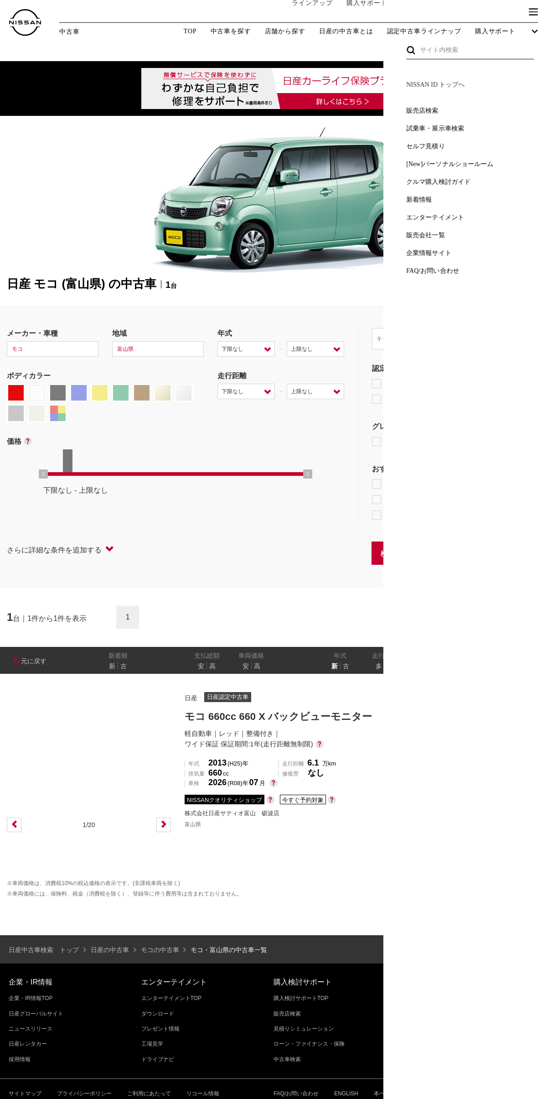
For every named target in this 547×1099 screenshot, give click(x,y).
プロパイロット (487, 484)
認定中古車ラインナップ (424, 31)
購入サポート (357, 12)
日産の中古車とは (346, 31)
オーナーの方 (412, 12)
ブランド (501, 12)
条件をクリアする (511, 553)
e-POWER (395, 484)
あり (527, 666)
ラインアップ (303, 12)
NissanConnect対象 (415, 515)
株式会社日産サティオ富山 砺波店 (232, 813)
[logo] (25, 22)
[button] (533, 11)
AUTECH (469, 441)
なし (509, 666)
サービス (460, 12)
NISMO (517, 441)
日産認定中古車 (403, 399)
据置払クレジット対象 (419, 499)
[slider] (43, 474)
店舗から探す (285, 31)
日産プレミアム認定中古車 (421, 383)
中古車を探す (231, 31)
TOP (190, 31)
